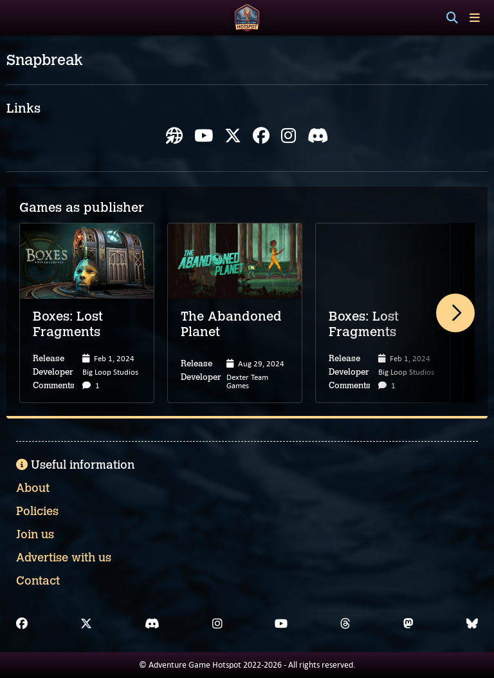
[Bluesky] (472, 624)
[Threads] (345, 624)
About (33, 488)
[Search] (452, 18)
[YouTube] (281, 624)
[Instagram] (217, 624)
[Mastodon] (408, 624)
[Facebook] (22, 624)
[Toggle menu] (475, 18)
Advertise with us (63, 558)
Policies (37, 511)
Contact (38, 581)
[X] (86, 624)
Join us (35, 534)
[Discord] (152, 624)
